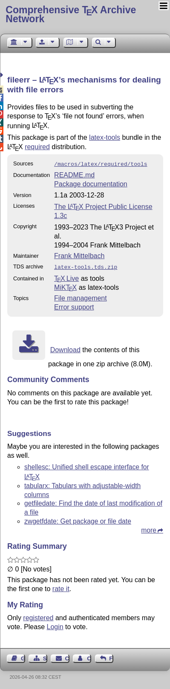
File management (80, 296)
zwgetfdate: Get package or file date (77, 519)
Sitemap (45, 657)
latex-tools (104, 137)
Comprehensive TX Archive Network (71, 14)
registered (38, 616)
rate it (60, 587)
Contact (67, 657)
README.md (74, 174)
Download (65, 348)
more (148, 528)
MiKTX (65, 285)
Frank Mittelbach (79, 255)
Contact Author (89, 657)
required (37, 146)
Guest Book (23, 657)
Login (55, 625)
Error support (74, 305)
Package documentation (90, 183)
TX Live (66, 276)
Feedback (111, 657)
